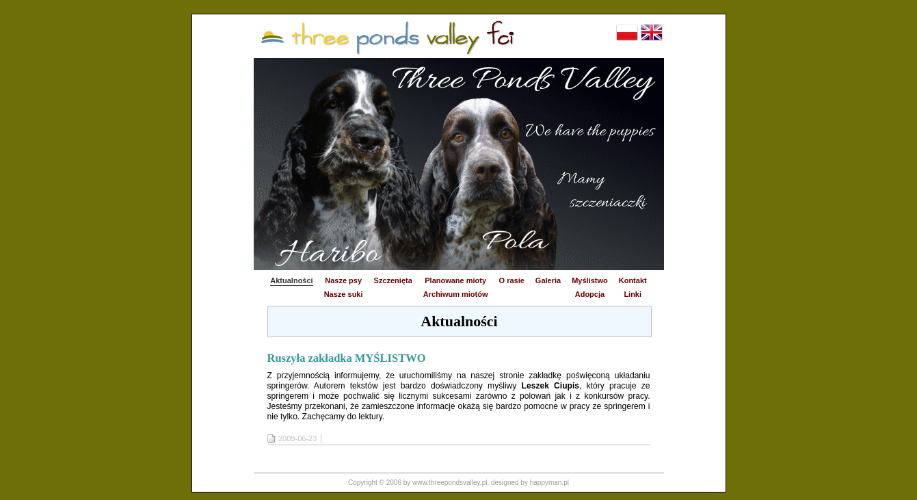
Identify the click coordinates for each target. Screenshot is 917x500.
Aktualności (291, 280)
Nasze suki (343, 294)
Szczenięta (393, 280)
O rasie (511, 280)
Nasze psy (343, 280)
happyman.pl (549, 482)
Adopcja (589, 294)
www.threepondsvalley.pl (449, 482)
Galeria (548, 280)
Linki (632, 294)
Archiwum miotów (455, 294)
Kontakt (633, 280)
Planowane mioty (455, 280)
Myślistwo (590, 280)
